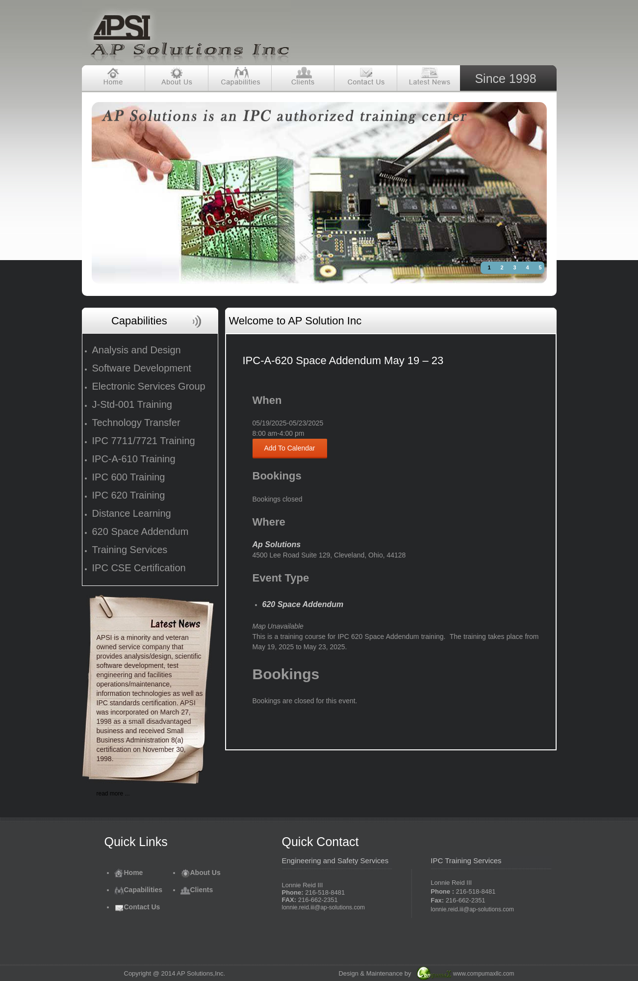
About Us (200, 872)
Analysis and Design (136, 350)
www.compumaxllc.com (483, 973)
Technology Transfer (136, 422)
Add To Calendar (289, 448)
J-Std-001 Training (132, 404)
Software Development (141, 368)
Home (128, 872)
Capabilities (138, 890)
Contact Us (137, 907)
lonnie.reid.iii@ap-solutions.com (323, 907)
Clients (196, 890)
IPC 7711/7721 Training (143, 440)
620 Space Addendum (140, 531)
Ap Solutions (277, 544)
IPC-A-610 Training (134, 458)
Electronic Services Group (148, 386)
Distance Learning (131, 513)
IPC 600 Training (128, 477)
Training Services (130, 549)
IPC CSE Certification (139, 567)
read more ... (113, 793)
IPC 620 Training (128, 495)
